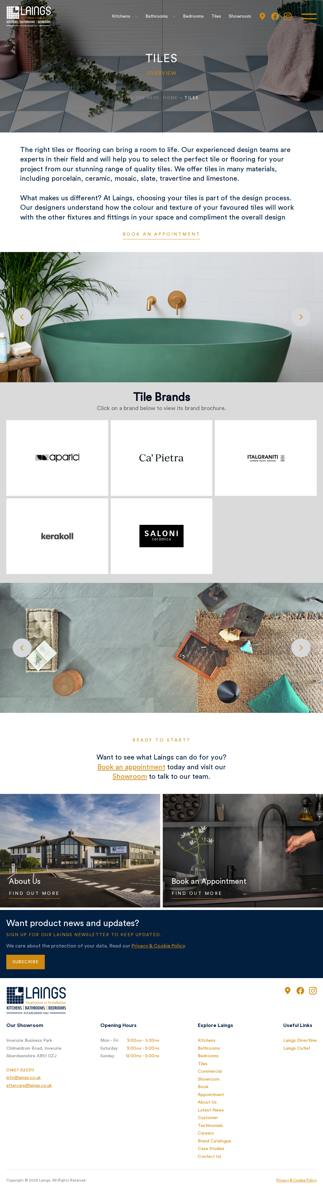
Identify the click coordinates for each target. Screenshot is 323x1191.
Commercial (210, 1071)
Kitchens (121, 16)
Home (170, 98)
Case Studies (211, 1149)
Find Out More (34, 893)
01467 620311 (20, 1070)
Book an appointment (162, 234)
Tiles (216, 16)
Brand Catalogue (214, 1141)
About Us (207, 1102)
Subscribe (25, 962)
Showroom (240, 16)
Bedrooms (193, 16)
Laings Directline (300, 1040)
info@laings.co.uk (23, 1078)
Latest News (211, 1110)
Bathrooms (156, 16)
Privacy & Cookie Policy (158, 945)
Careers (206, 1133)
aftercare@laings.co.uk (29, 1085)
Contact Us (209, 1156)
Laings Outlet (296, 1048)
